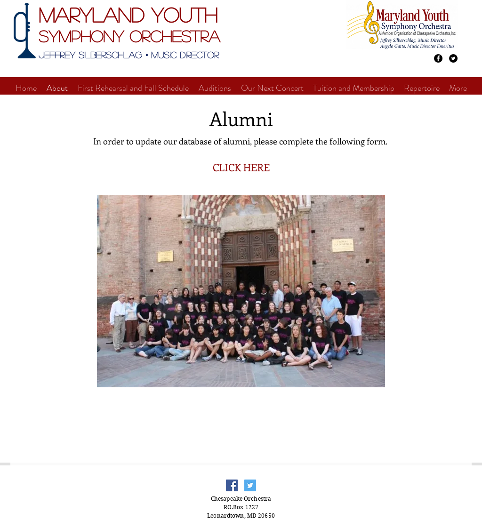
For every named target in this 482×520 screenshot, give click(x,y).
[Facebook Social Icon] (232, 485)
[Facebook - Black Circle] (438, 58)
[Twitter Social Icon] (250, 485)
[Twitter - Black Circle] (453, 58)
